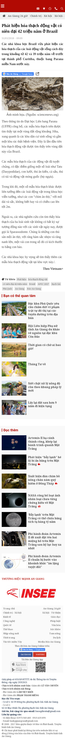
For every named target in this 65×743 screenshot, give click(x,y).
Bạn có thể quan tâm (19, 296)
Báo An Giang (34, 288)
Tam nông (55, 633)
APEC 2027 (43, 284)
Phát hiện (21, 279)
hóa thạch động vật (37, 279)
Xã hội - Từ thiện (51, 612)
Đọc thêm (10, 430)
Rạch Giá (56, 284)
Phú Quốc (7, 288)
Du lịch (57, 637)
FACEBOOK (25, 654)
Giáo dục (56, 616)
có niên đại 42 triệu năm (15, 284)
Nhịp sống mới (11, 633)
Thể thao (8, 629)
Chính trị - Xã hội (41, 15)
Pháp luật (55, 620)
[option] (32, 593)
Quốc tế (7, 625)
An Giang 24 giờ (18, 15)
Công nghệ (9, 620)
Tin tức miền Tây (12, 641)
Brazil (32, 284)
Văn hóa (56, 625)
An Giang (19, 288)
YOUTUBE (40, 654)
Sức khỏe (55, 629)
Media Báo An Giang (49, 641)
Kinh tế (7, 616)
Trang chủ (9, 608)
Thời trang (9, 637)
